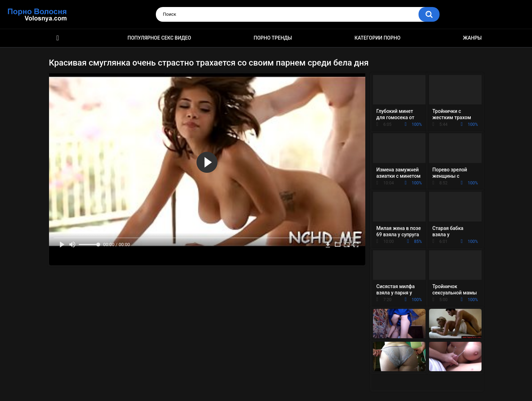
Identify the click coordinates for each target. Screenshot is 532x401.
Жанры (472, 38)
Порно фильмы (58, 38)
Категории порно (377, 38)
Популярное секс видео (159, 38)
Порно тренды (273, 38)
